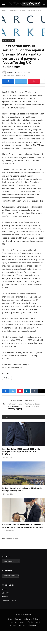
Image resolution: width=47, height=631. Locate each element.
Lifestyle (30, 622)
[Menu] (3, 3)
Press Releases (8, 40)
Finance (18, 619)
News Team (13, 72)
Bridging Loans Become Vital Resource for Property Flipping (12, 406)
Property (13, 622)
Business (27, 619)
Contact (5, 597)
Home (4, 589)
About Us (5, 593)
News (10, 619)
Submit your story (9, 600)
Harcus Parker (8, 114)
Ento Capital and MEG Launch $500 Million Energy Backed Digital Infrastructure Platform (21, 451)
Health (38, 622)
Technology (37, 619)
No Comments (8, 75)
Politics (21, 622)
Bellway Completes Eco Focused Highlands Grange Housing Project (22, 489)
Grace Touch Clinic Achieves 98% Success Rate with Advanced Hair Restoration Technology (23, 526)
